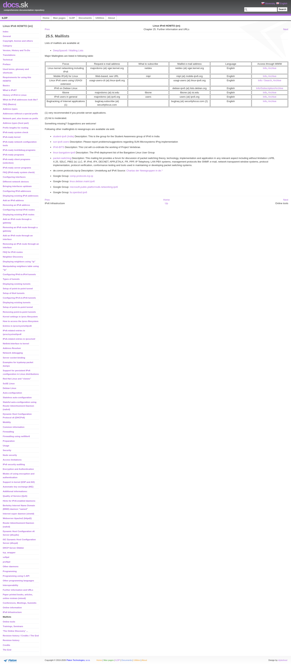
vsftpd (6, 557)
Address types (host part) (16, 123)
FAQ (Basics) (9, 104)
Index (5, 31)
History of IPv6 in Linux (15, 95)
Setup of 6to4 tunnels (13, 293)
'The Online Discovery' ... (15, 631)
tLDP (4, 18)
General (7, 36)
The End (7, 650)
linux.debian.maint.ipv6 (82, 181)
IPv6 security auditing (14, 464)
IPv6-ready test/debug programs (19, 150)
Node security (10, 455)
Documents (85, 18)
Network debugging (13, 353)
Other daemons (10, 566)
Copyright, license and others (18, 41)
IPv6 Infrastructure (12, 612)
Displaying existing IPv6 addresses (20, 196)
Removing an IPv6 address (16, 205)
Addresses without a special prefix (20, 113)
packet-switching (62, 158)
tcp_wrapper (9, 552)
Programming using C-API (16, 576)
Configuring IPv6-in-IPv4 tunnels (19, 274)
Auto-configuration (12, 393)
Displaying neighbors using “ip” (19, 261)
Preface (7, 64)
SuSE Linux (9, 383)
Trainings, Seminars (13, 626)
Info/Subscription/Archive (269, 88)
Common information (13, 427)
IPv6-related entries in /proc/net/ (19, 339)
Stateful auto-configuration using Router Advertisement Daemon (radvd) (19, 405)
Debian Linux (9, 388)
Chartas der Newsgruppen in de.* (144, 170)
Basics (6, 85)
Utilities (99, 18)
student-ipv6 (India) (63, 136)
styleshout (282, 660)
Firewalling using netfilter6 (16, 436)
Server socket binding (14, 358)
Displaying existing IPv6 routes (18, 214)
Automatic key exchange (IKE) (18, 487)
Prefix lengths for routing (15, 128)
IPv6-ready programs (13, 155)
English (281, 3)
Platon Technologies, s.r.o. (78, 660)
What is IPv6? (10, 90)
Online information (12, 607)
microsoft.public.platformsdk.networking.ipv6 (94, 187)
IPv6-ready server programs (17, 168)
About (111, 18)
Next (285, 29)
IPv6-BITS (58, 147)
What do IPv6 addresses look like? (20, 100)
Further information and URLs (18, 590)
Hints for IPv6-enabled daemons (19, 501)
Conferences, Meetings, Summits (19, 603)
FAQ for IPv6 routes (13, 252)
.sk (15, 4)
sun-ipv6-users (61, 141)
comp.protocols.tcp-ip (81, 176)
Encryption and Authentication (18, 469)
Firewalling (8, 432)
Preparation (9, 441)
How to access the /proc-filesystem (20, 321)
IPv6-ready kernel (11, 137)
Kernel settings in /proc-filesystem (20, 316)
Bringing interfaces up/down (17, 186)
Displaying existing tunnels (16, 284)
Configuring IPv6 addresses (17, 191)
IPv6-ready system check (15, 132)
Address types (10, 109)
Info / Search (265, 80)
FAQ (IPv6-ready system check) (19, 172)
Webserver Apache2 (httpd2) (17, 518)
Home (46, 18)
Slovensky (268, 3)
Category (7, 46)
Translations (9, 55)
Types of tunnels (11, 279)
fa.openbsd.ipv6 (78, 192)
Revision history (11, 640)
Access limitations (12, 460)
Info (265, 68)
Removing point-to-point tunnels (19, 312)
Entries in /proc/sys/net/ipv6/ (17, 326)
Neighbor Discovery (13, 257)
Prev (47, 29)
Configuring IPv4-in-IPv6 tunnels (19, 298)
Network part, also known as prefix (20, 118)
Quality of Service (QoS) (15, 496)
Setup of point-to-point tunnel (18, 288)
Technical (7, 60)
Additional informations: (15, 491)
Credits (6, 645)
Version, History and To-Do (16, 50)
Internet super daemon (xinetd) (18, 514)
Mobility (7, 422)
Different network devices (16, 182)
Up (166, 203)
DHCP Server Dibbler (13, 548)
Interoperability (10, 585)
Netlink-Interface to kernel (16, 343)
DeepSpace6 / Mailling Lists (68, 50)
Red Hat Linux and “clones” (17, 379)
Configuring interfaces (14, 177)
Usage (6, 446)
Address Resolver (12, 348)
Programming (10, 571)
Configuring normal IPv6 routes (19, 210)
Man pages (59, 18)
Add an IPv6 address (13, 200)
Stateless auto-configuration (17, 397)
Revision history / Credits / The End (21, 636)
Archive (272, 68)
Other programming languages (18, 580)
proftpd (6, 562)
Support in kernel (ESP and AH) (19, 482)
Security (7, 450)
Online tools (9, 622)
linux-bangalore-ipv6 (64, 152)
